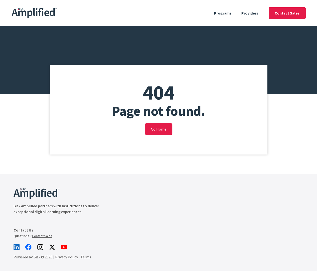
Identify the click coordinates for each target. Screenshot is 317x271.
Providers (249, 13)
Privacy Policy (66, 257)
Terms (86, 257)
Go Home (158, 129)
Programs (223, 13)
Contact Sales (287, 13)
